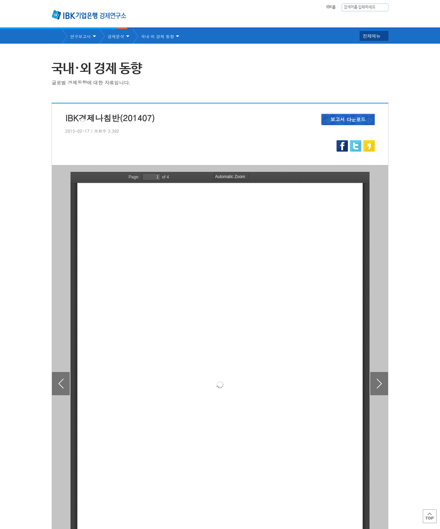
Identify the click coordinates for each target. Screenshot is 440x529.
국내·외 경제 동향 (157, 36)
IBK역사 (379, 19)
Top (430, 516)
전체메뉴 (372, 35)
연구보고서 (252, 19)
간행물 (317, 19)
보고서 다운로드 (348, 119)
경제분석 (116, 36)
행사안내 (348, 19)
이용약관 (123, 502)
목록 (220, 462)
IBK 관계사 (352, 499)
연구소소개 (214, 19)
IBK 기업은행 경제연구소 (89, 15)
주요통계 (287, 19)
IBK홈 (331, 7)
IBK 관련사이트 (303, 499)
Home (57, 36)
